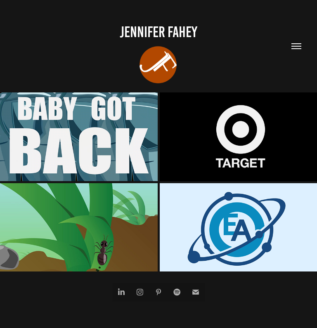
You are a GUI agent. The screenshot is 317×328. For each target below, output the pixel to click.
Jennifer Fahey (158, 32)
